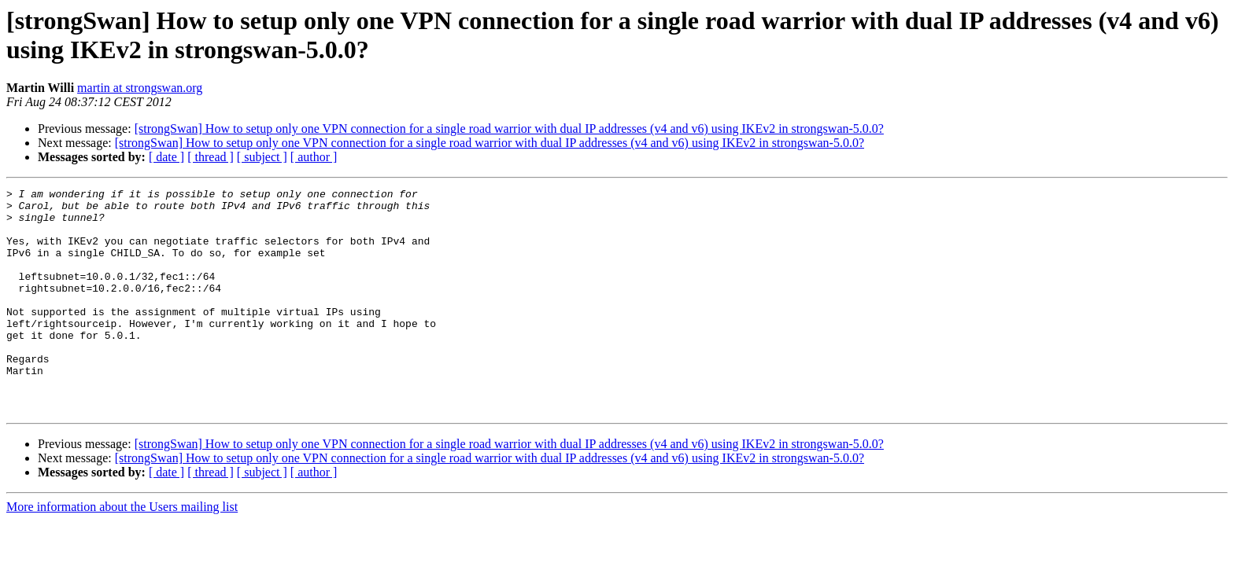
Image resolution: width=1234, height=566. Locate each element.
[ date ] (166, 157)
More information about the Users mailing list (122, 551)
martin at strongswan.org (139, 87)
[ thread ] (210, 157)
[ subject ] (262, 157)
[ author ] (314, 157)
